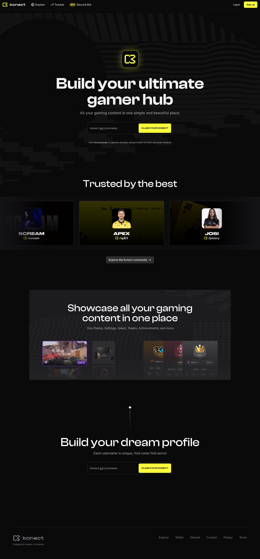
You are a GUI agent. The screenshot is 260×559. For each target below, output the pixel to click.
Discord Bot (80, 5)
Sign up (251, 4)
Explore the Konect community (130, 260)
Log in (236, 4)
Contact (212, 537)
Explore (38, 5)
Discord (195, 537)
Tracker (57, 5)
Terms (243, 537)
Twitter (179, 537)
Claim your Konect (154, 128)
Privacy (228, 537)
